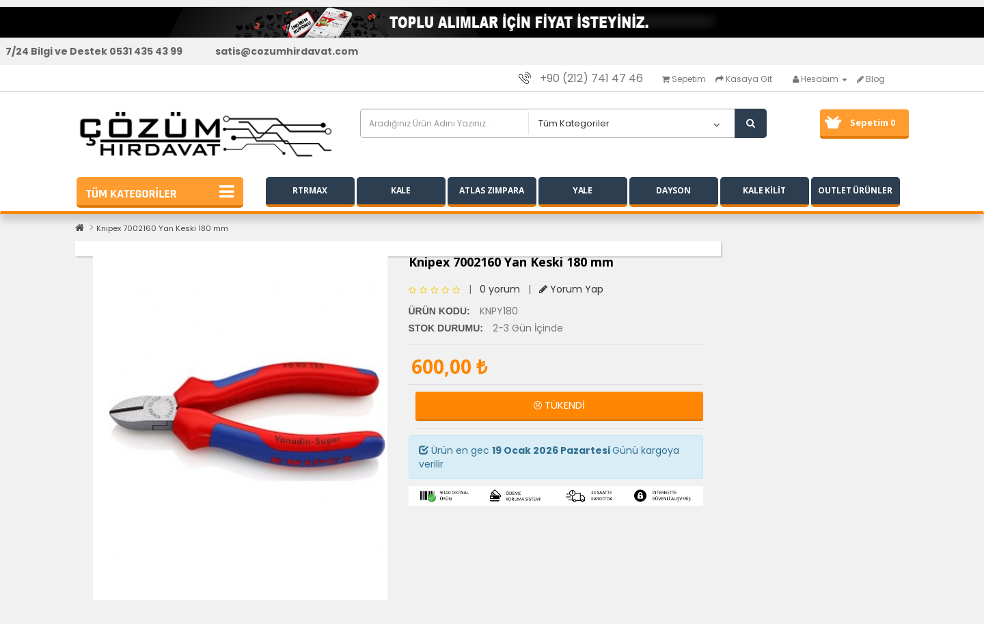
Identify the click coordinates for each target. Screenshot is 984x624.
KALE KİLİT (764, 190)
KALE (401, 190)
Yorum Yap (571, 289)
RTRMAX (309, 190)
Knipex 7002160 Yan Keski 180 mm (162, 228)
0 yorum (500, 289)
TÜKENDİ (559, 405)
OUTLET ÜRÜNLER (855, 190)
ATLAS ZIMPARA (491, 190)
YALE (583, 190)
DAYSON (673, 190)
